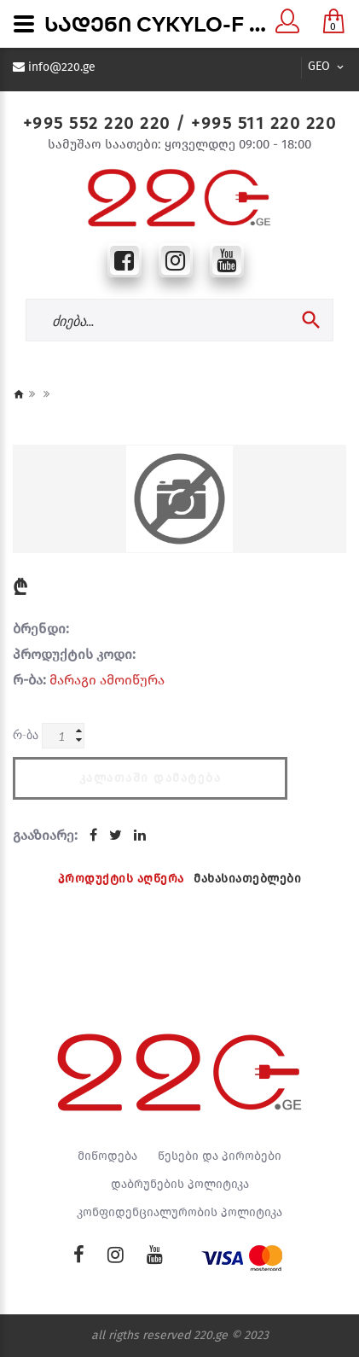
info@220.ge (62, 67)
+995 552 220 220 (97, 123)
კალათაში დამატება (150, 778)
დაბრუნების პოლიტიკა (180, 1184)
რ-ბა (25, 734)
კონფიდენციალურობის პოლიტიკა (179, 1213)
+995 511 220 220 (263, 123)
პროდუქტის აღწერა (121, 878)
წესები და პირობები (219, 1156)
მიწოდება (107, 1156)
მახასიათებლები (247, 878)
